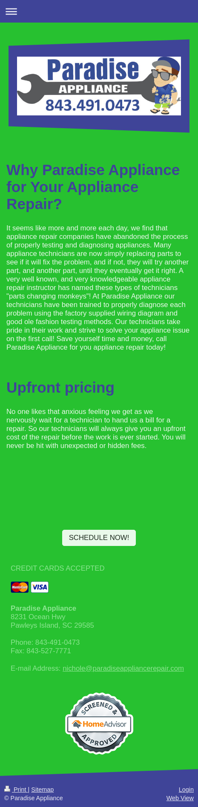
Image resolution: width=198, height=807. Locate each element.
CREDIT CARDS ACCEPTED (58, 568)
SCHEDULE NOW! (99, 538)
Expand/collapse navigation (99, 11)
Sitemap (42, 789)
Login (186, 789)
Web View (180, 798)
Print (16, 789)
